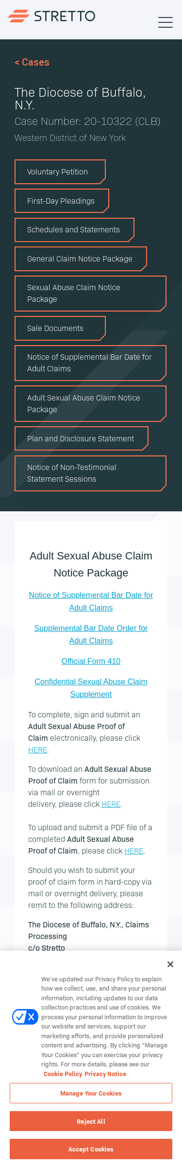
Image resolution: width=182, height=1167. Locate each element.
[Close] (170, 964)
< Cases (32, 62)
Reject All (91, 1121)
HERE (37, 749)
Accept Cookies (91, 1149)
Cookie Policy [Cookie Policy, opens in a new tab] (63, 1073)
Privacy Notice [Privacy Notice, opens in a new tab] (105, 1073)
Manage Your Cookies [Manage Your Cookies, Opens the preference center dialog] (91, 1093)
